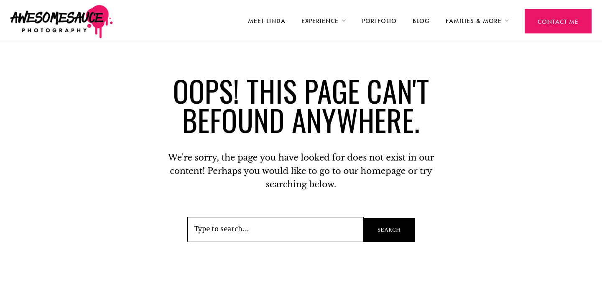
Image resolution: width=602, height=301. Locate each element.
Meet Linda (267, 21)
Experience (320, 21)
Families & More (474, 21)
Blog (421, 21)
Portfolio (379, 21)
